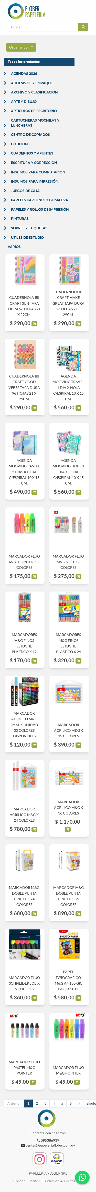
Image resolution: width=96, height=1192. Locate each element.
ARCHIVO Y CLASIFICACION (34, 92)
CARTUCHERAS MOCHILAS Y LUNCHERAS (35, 122)
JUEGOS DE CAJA (25, 191)
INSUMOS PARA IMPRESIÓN (34, 181)
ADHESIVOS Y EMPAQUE (32, 83)
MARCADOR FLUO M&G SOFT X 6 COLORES (68, 562)
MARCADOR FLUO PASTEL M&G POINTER (24, 1068)
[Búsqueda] (83, 27)
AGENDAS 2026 (24, 74)
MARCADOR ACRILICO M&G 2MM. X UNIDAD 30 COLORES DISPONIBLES (24, 724)
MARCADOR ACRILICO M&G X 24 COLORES (24, 815)
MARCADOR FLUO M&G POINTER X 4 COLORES (24, 562)
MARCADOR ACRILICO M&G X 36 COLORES (68, 808)
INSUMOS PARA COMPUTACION (38, 172)
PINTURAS (20, 219)
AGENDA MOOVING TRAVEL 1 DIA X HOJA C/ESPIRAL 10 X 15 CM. (68, 387)
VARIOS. (15, 247)
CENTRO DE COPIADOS (30, 135)
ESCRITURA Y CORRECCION (34, 163)
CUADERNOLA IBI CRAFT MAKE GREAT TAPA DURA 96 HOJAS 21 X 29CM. (68, 303)
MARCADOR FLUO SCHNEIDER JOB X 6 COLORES (24, 983)
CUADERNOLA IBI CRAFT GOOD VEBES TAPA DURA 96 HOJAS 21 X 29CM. (24, 387)
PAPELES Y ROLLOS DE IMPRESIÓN (40, 209)
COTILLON (19, 144)
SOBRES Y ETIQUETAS (29, 228)
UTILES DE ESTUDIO (27, 237)
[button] (21, 47)
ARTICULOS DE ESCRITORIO (34, 111)
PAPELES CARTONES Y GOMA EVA (39, 200)
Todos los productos (24, 62)
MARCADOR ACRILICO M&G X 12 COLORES (68, 730)
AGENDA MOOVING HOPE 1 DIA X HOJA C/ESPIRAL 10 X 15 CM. (68, 472)
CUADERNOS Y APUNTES (32, 153)
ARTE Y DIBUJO (24, 102)
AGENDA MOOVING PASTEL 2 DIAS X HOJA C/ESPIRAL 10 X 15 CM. (24, 472)
